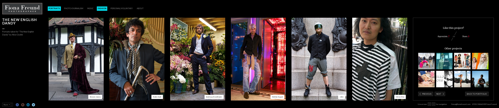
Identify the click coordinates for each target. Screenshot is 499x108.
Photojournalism (73, 8)
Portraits (54, 8)
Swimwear (462, 79)
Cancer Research (426, 79)
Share (464, 36)
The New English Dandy (444, 61)
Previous (427, 94)
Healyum (480, 61)
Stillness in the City (426, 61)
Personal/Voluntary (122, 8)
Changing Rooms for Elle (462, 61)
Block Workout (480, 79)
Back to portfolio (477, 94)
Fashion (102, 8)
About (140, 8)
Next (438, 94)
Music (90, 8)
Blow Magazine (444, 79)
